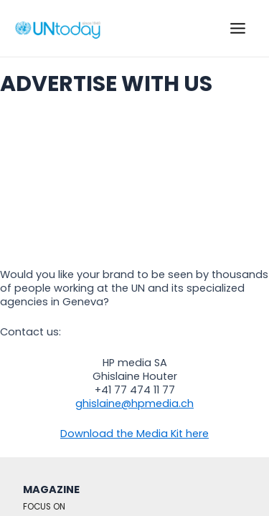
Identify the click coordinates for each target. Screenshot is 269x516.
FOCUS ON (44, 506)
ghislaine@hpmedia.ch (134, 403)
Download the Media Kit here (134, 433)
